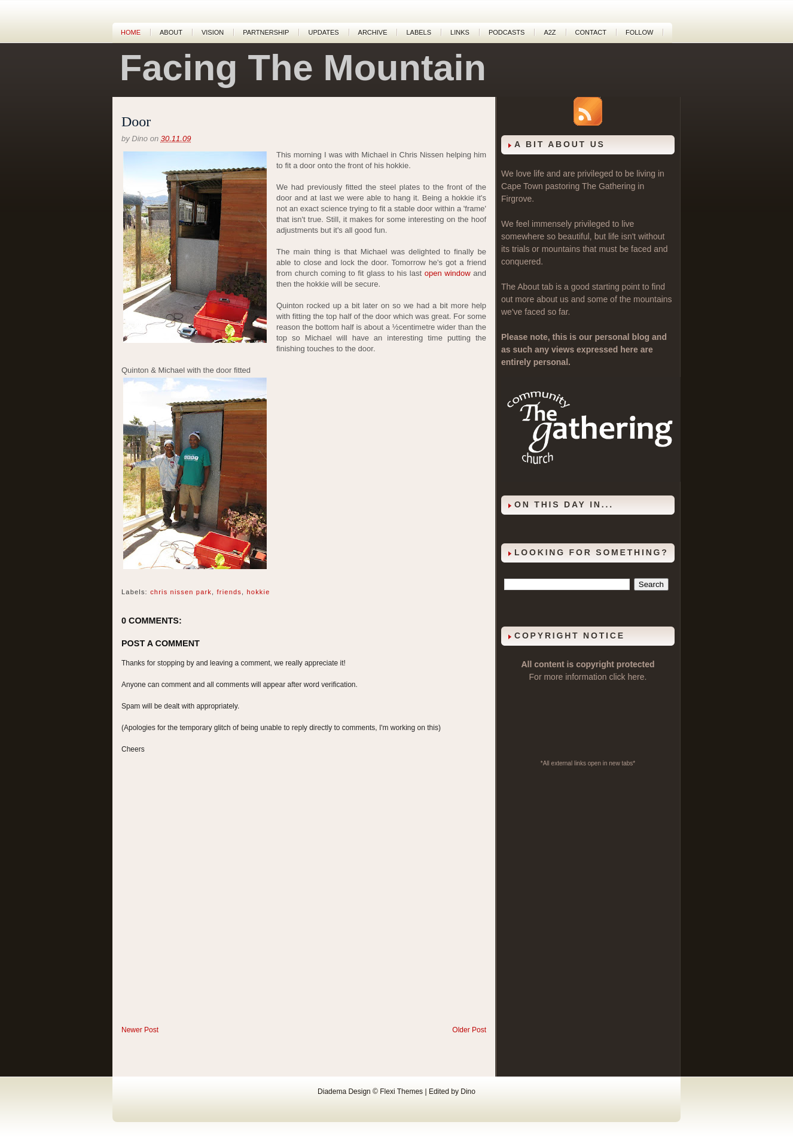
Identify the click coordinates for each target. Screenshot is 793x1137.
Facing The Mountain (303, 67)
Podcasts (507, 32)
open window (448, 273)
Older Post (469, 1030)
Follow (639, 32)
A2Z (550, 32)
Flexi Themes (401, 1091)
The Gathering (609, 186)
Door (136, 121)
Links (459, 32)
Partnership (266, 32)
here (636, 677)
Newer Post (139, 1030)
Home (131, 32)
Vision (213, 32)
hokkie (258, 591)
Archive (373, 32)
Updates (323, 32)
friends (229, 591)
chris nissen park (181, 591)
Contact (590, 32)
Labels (418, 32)
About (171, 32)
